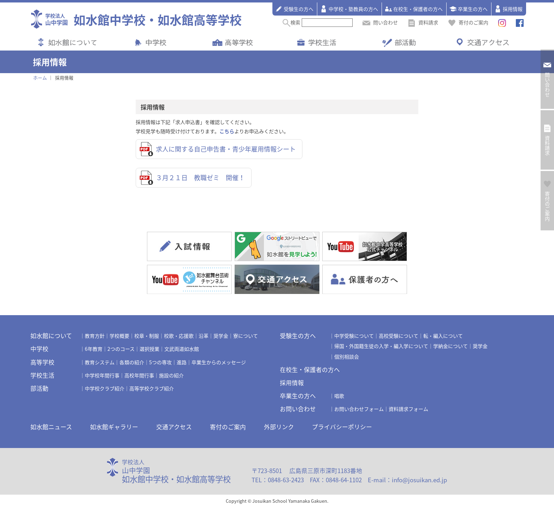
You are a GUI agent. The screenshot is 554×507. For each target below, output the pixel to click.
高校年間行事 (139, 375)
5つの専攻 (160, 362)
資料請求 (423, 22)
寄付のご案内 (468, 22)
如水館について (73, 42)
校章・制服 (146, 335)
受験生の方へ (294, 8)
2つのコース (121, 348)
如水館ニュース (51, 427)
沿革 (203, 335)
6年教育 (93, 348)
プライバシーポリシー (342, 427)
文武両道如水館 (181, 348)
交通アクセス (488, 42)
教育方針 (95, 335)
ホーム (40, 77)
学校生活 (322, 42)
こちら (226, 131)
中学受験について (354, 335)
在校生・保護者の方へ (414, 8)
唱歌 (339, 395)
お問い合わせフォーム (359, 408)
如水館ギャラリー (114, 427)
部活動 (405, 42)
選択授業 (149, 348)
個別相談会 (346, 356)
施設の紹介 (171, 375)
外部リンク (279, 427)
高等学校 (239, 42)
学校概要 (119, 335)
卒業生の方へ (468, 8)
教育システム (99, 362)
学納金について (450, 345)
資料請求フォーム (408, 408)
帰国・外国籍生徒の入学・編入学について (381, 345)
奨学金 (220, 335)
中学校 (155, 42)
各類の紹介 (131, 362)
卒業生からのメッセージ (218, 362)
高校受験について (398, 335)
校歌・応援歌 (179, 335)
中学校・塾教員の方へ (349, 8)
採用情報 (508, 8)
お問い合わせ (298, 409)
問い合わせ (380, 22)
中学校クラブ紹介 (104, 388)
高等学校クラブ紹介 (151, 388)
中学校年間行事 (102, 375)
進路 (182, 362)
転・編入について (443, 335)
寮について (245, 335)
